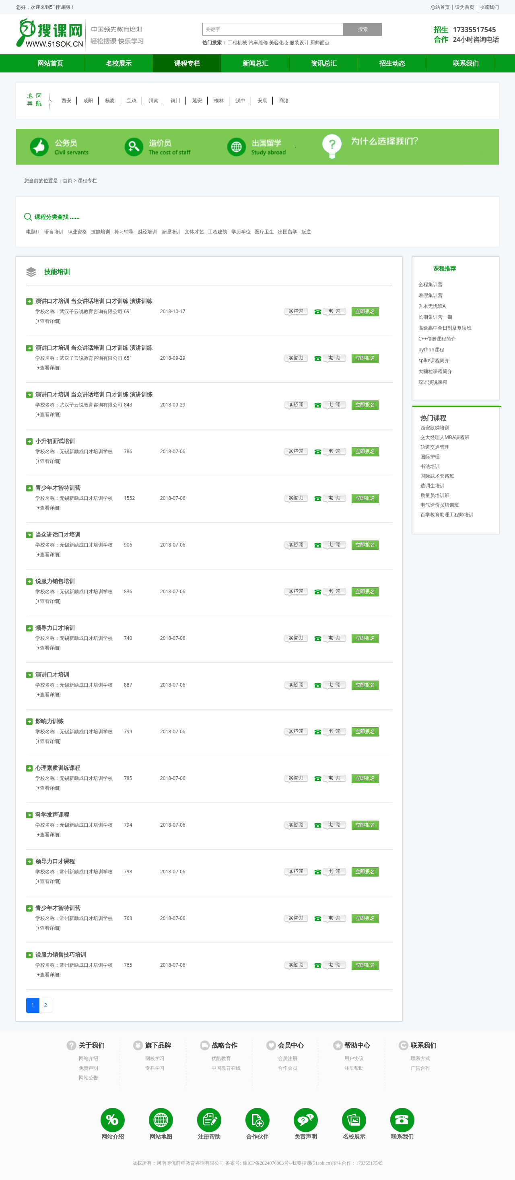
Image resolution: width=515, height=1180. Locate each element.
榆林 (219, 100)
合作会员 (287, 1067)
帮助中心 (357, 1045)
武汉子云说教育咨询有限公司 (91, 311)
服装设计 (299, 42)
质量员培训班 (434, 495)
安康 (262, 100)
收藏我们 (489, 7)
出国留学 (287, 231)
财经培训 (147, 231)
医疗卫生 (264, 231)
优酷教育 (221, 1058)
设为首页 (464, 7)
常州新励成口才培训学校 (86, 871)
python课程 (431, 349)
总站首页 (440, 7)
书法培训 (430, 466)
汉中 (240, 100)
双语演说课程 (432, 382)
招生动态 (392, 63)
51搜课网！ (62, 7)
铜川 (175, 100)
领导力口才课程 (55, 861)
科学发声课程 (52, 814)
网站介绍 (88, 1058)
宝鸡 (131, 100)
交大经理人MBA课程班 (445, 437)
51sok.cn (321, 1163)
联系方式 (420, 1058)
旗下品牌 (158, 1045)
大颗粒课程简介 (435, 371)
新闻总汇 (255, 63)
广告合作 (420, 1067)
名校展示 (119, 63)
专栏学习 (155, 1067)
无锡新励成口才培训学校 (86, 451)
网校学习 (155, 1058)
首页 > (69, 180)
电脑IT (33, 231)
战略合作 (224, 1045)
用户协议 (354, 1058)
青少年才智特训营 (57, 487)
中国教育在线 (226, 1067)
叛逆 (306, 231)
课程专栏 (187, 63)
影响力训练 (49, 721)
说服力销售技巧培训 (60, 954)
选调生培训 (432, 485)
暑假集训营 (430, 295)
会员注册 (287, 1058)
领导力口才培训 (55, 627)
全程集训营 (430, 284)
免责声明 (88, 1067)
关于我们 (92, 1045)
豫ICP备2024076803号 (266, 1163)
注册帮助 (354, 1067)
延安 (197, 100)
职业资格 (77, 231)
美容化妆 (278, 42)
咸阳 (88, 100)
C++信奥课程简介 (437, 338)
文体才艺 (194, 231)
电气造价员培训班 (439, 504)
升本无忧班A (432, 306)
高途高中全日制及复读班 (445, 327)
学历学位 (241, 231)
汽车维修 (258, 42)
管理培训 (171, 231)
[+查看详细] (48, 321)
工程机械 (237, 42)
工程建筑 (217, 231)
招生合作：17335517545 (357, 1163)
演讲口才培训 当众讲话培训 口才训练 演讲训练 (93, 301)
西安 (66, 100)
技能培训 (100, 231)
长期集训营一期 (435, 317)
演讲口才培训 (52, 674)
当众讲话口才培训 (57, 534)
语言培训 (54, 231)
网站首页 (50, 63)
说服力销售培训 (55, 581)
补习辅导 (124, 231)
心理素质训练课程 (57, 768)
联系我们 (466, 63)
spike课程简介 (433, 360)
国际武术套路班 (437, 475)
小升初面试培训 (55, 441)
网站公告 (88, 1077)
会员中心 (291, 1045)
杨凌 (110, 100)
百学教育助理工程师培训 (447, 514)
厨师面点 (320, 42)
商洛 (284, 100)
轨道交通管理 (434, 447)
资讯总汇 (324, 63)
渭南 (154, 100)
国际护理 (430, 456)
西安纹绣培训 (434, 427)
